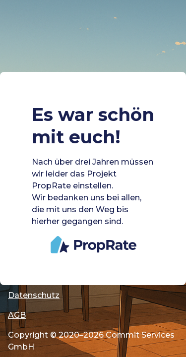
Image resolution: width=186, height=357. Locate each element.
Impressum (31, 275)
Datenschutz (34, 295)
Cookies (24, 255)
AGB (17, 315)
